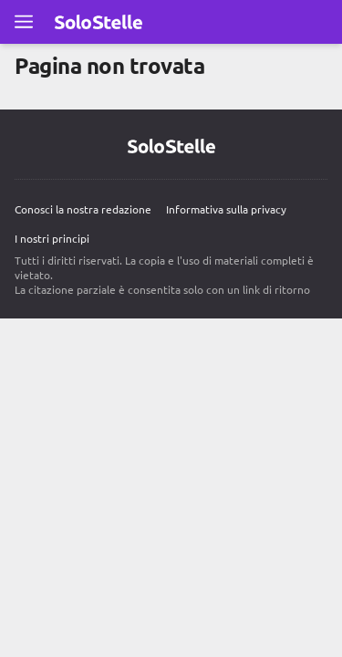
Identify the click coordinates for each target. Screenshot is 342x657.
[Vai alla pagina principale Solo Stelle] (98, 21)
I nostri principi (52, 238)
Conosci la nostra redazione (83, 209)
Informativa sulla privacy (226, 209)
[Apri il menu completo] (24, 22)
